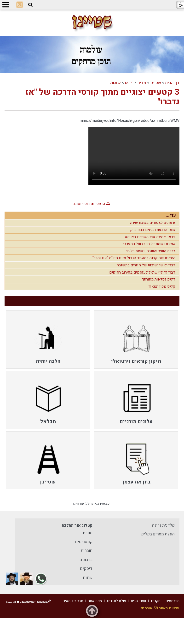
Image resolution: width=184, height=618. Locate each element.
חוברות (86, 551)
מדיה (142, 83)
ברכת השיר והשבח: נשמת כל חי (150, 251)
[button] (30, 5)
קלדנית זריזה (163, 525)
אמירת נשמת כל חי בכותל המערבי (149, 244)
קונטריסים (83, 542)
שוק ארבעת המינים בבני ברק (152, 230)
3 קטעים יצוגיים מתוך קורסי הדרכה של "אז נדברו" (102, 97)
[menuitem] (136, 339)
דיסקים (86, 569)
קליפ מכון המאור (162, 286)
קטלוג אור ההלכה (77, 525)
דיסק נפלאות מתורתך (158, 279)
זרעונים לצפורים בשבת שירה (152, 222)
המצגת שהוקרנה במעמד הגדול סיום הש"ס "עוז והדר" (133, 258)
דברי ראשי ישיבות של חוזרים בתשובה (146, 265)
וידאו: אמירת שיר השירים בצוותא (150, 237)
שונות (115, 83)
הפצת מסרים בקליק (158, 534)
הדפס (100, 203)
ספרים (86, 533)
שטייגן (155, 83)
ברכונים (86, 560)
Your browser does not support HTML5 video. (133, 156)
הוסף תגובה (81, 203)
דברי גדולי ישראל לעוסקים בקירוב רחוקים (142, 272)
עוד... (171, 215)
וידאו (129, 83)
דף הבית (172, 83)
